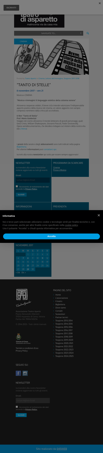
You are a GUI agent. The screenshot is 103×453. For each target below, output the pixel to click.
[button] (98, 215)
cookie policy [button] (71, 225)
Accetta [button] (51, 236)
